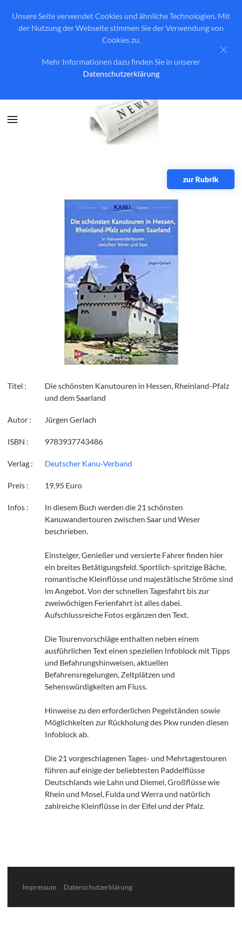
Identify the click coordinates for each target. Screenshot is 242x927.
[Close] (223, 49)
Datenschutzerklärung (121, 73)
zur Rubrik (201, 179)
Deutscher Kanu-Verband (88, 463)
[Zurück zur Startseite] (121, 120)
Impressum (39, 887)
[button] (12, 119)
